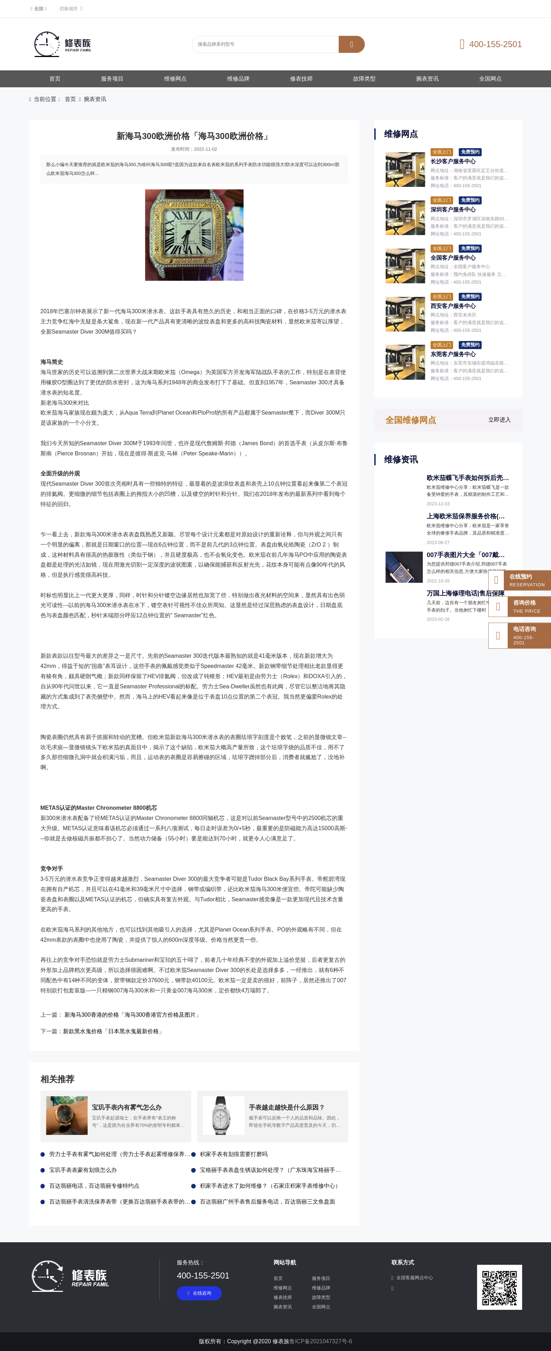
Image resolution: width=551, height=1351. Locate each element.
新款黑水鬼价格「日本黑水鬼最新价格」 (113, 1031)
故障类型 (364, 79)
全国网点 (490, 79)
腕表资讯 (427, 79)
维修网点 (175, 79)
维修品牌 (238, 79)
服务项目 (112, 79)
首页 (55, 79)
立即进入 (499, 420)
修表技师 (301, 79)
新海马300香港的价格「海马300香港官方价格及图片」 (132, 1015)
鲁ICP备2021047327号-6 (320, 1341)
